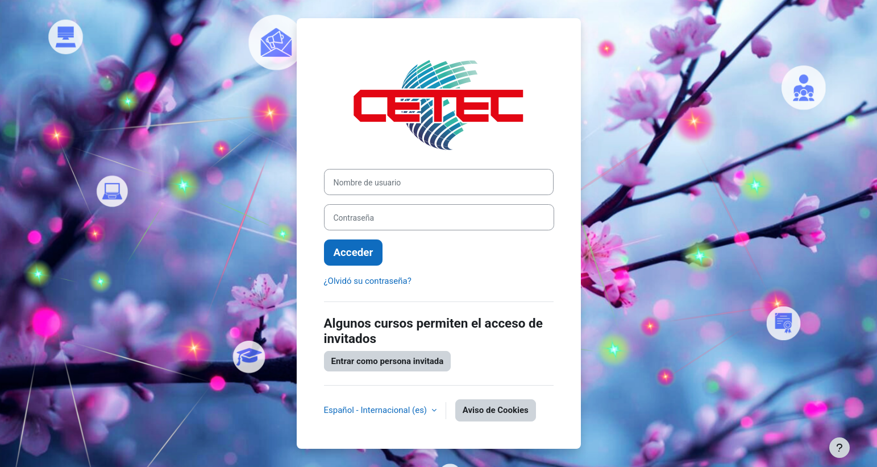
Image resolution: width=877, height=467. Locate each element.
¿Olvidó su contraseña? (368, 281)
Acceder (353, 252)
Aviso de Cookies (496, 410)
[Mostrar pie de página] (839, 447)
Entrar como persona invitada (387, 361)
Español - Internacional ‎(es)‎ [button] (376, 410)
